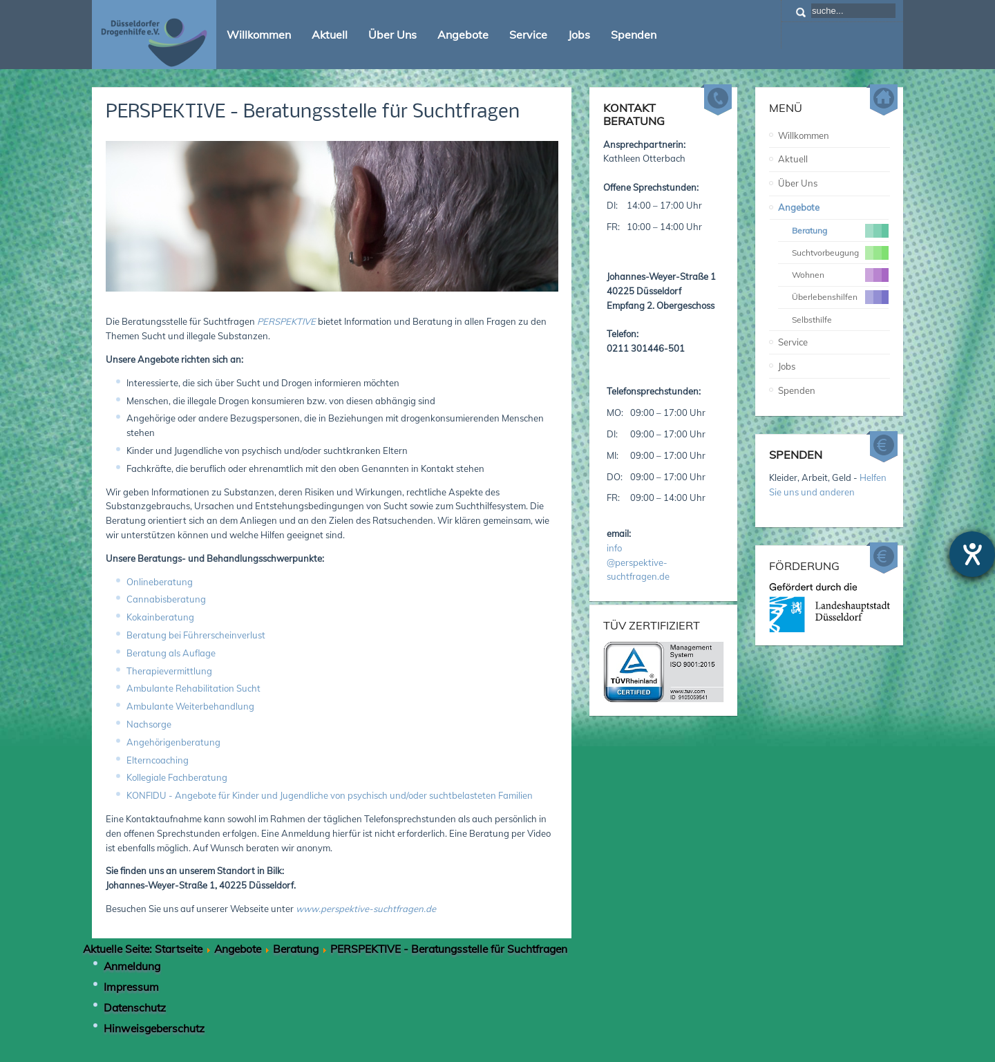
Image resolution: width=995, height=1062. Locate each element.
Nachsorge (148, 724)
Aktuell (793, 158)
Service (793, 342)
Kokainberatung (160, 617)
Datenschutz (135, 1007)
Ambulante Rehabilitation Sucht (193, 688)
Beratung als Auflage (171, 652)
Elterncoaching (157, 760)
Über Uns (797, 183)
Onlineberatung (159, 581)
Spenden (796, 390)
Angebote (798, 207)
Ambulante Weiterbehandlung (190, 706)
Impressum (131, 987)
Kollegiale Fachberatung (176, 777)
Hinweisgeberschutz (154, 1028)
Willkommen (803, 135)
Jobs (786, 366)
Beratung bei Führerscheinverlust (195, 635)
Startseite (178, 949)
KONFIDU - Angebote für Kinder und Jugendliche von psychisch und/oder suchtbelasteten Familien (329, 795)
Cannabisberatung (166, 599)
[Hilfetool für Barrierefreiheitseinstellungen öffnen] (972, 554)
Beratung (296, 949)
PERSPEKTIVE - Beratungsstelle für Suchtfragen (313, 112)
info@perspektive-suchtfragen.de (638, 562)
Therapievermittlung (169, 670)
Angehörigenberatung (173, 742)
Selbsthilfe (812, 319)
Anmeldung (132, 966)
